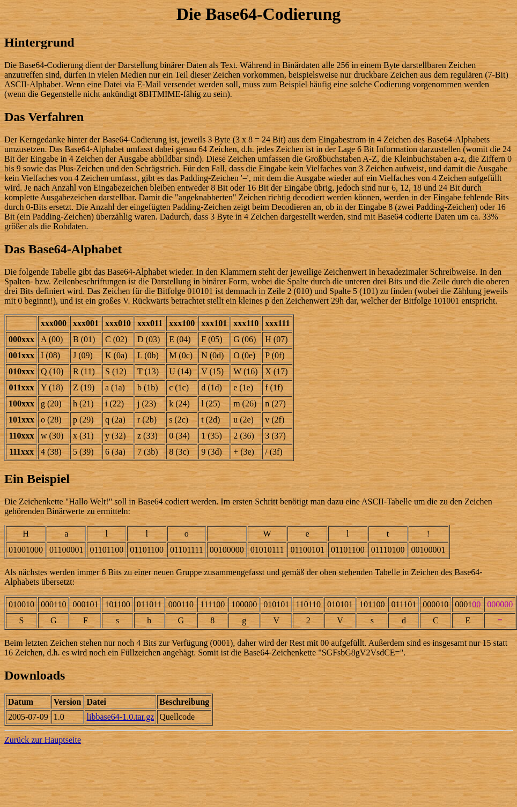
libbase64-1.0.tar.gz (120, 716)
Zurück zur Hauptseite (42, 739)
